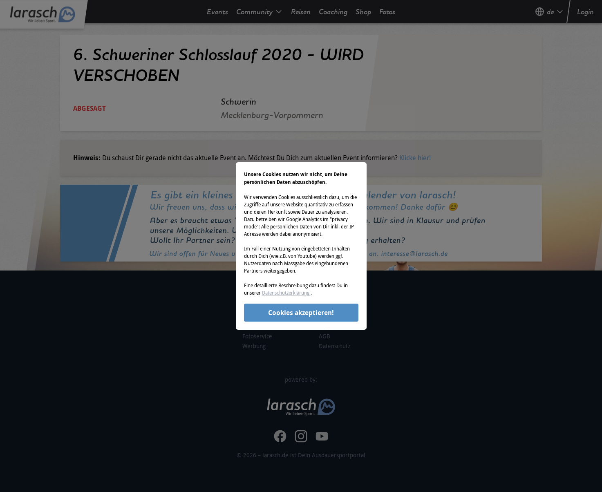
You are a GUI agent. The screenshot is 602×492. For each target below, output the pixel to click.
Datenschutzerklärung (286, 292)
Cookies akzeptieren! (301, 312)
